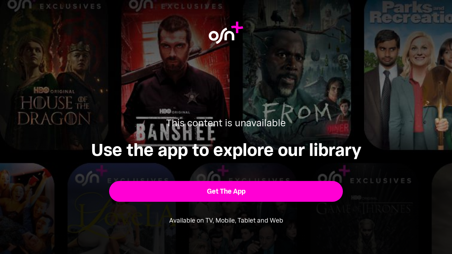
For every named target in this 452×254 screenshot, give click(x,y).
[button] (226, 191)
